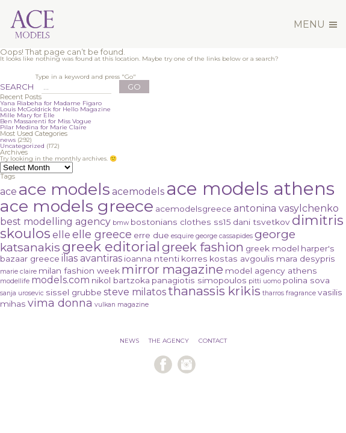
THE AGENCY (169, 341)
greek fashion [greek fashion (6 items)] (203, 246)
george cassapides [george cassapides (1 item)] (224, 236)
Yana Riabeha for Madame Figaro (51, 103)
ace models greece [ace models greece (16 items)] (76, 206)
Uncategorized (22, 146)
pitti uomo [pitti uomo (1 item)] (265, 281)
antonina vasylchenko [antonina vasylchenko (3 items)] (286, 208)
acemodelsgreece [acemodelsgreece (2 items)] (193, 208)
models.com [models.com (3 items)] (60, 280)
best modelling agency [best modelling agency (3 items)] (55, 221)
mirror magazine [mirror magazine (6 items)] (172, 269)
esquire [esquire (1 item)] (182, 236)
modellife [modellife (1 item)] (14, 281)
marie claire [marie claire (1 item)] (18, 271)
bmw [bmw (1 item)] (121, 223)
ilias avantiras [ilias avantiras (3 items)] (91, 258)
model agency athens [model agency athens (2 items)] (271, 270)
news (8, 140)
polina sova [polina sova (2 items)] (306, 280)
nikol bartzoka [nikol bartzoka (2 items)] (120, 280)
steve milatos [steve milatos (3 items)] (134, 292)
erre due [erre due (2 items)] (151, 235)
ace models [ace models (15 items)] (64, 189)
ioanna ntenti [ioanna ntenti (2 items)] (151, 258)
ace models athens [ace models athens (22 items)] (250, 188)
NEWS (129, 341)
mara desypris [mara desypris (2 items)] (305, 258)
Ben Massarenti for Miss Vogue (45, 121)
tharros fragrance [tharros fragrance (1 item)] (289, 293)
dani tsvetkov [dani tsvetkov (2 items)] (261, 222)
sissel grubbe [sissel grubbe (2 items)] (74, 292)
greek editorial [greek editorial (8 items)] (111, 247)
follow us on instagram (186, 364)
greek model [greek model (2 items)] (272, 248)
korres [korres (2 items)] (194, 258)
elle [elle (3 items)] (61, 235)
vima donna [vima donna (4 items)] (60, 302)
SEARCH (17, 86)
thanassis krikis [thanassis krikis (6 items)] (214, 290)
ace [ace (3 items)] (8, 191)
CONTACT (213, 341)
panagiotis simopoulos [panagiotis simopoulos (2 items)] (199, 280)
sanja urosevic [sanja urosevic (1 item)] (22, 293)
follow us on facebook (163, 364)
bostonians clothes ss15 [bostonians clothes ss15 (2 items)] (181, 222)
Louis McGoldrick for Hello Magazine (55, 109)
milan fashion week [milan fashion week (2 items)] (79, 270)
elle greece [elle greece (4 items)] (102, 234)
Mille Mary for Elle (27, 115)
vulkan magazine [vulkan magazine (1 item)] (121, 305)
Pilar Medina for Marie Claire (43, 127)
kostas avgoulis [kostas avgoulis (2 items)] (241, 258)
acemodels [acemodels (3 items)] (138, 191)
